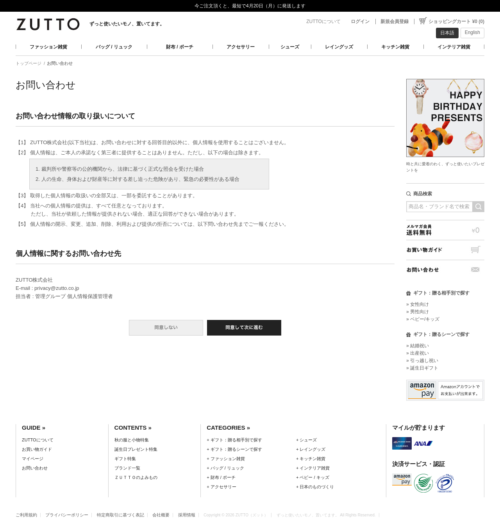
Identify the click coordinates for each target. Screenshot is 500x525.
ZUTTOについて (323, 21)
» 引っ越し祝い (422, 360)
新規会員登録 (394, 21)
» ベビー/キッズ (422, 319)
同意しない (166, 328)
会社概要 (161, 514)
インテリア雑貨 (454, 47)
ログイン (360, 21)
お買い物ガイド (445, 250)
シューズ (289, 47)
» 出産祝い (417, 353)
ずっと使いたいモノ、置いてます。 (126, 24)
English (472, 32)
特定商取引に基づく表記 (120, 514)
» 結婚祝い (417, 345)
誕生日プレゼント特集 (135, 449)
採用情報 (186, 514)
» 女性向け (417, 304)
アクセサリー (241, 47)
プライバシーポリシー (66, 514)
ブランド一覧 (127, 468)
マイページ (32, 458)
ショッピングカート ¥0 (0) (456, 21)
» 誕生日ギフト (422, 368)
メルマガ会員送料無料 (445, 230)
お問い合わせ (445, 270)
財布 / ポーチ (179, 47)
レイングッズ (339, 47)
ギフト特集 (125, 458)
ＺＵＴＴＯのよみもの (135, 477)
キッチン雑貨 (395, 47)
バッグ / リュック (114, 47)
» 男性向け (417, 311)
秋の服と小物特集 (131, 440)
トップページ (28, 63)
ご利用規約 (26, 514)
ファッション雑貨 (48, 47)
